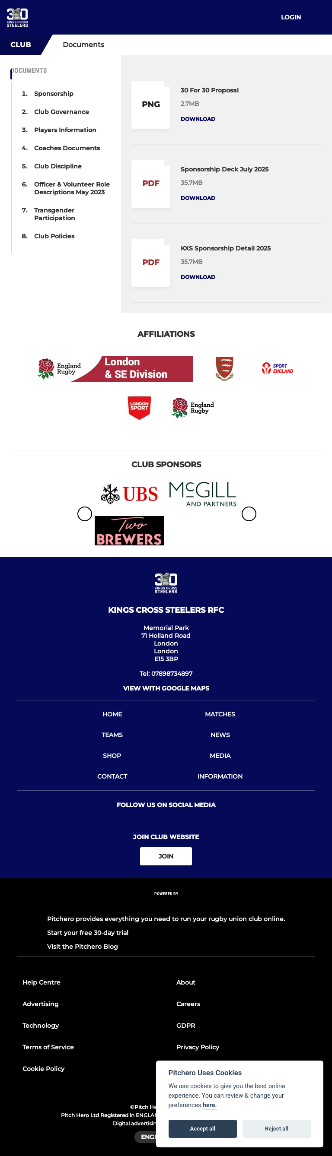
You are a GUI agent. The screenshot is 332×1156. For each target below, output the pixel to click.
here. (210, 1105)
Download (198, 119)
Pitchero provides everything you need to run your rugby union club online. (166, 919)
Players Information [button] (65, 130)
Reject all (276, 1128)
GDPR (185, 1025)
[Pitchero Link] (166, 905)
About (185, 982)
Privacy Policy (197, 1047)
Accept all (202, 1128)
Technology (40, 1025)
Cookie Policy (43, 1069)
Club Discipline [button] (58, 166)
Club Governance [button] (61, 112)
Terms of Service (48, 1047)
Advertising (40, 1004)
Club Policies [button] (54, 236)
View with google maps (166, 688)
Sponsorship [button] (53, 94)
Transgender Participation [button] (54, 214)
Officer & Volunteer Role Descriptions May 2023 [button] (72, 188)
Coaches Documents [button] (67, 148)
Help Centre (41, 982)
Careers (188, 1004)
